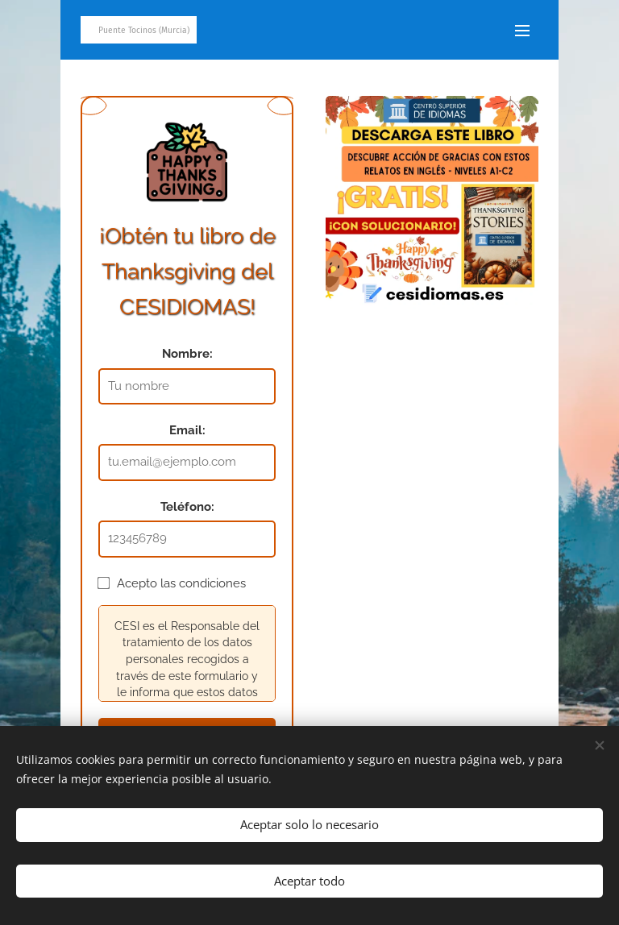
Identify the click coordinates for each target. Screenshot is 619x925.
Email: (187, 430)
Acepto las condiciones (172, 583)
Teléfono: (187, 507)
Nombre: (187, 353)
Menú (522, 30)
